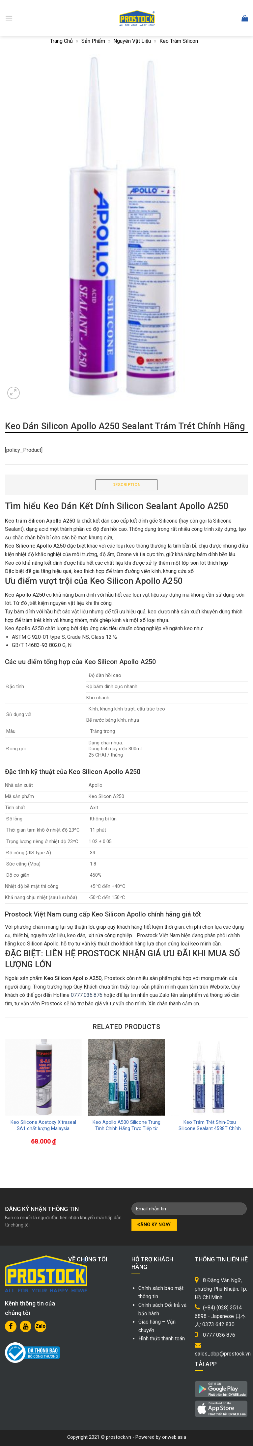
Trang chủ (61, 41)
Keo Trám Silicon (178, 41)
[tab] (126, 484)
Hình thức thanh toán (161, 1338)
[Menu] (9, 18)
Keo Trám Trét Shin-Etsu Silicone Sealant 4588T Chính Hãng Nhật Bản (210, 1126)
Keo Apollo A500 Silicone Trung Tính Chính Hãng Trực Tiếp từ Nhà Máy (126, 1126)
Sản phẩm (93, 41)
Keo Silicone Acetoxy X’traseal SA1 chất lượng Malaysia (43, 1125)
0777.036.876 (86, 995)
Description (126, 484)
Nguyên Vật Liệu (132, 41)
